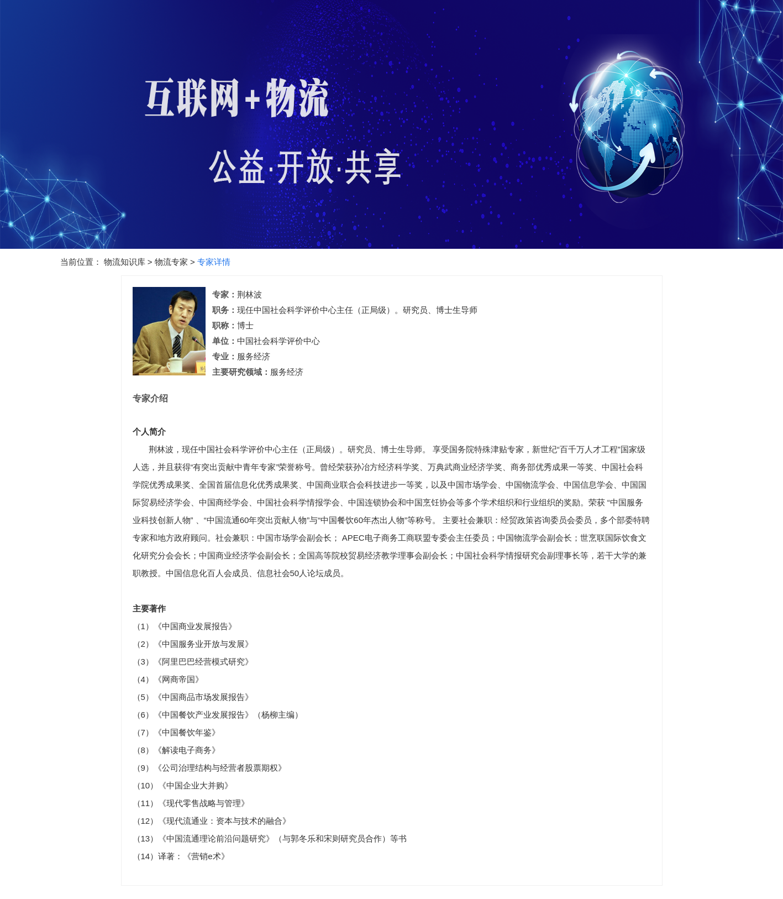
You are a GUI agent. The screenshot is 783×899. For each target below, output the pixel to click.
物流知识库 (124, 261)
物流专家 (171, 261)
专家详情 (213, 261)
